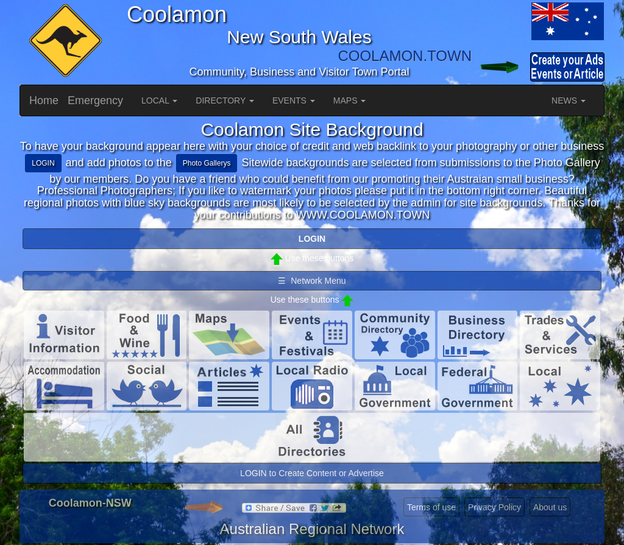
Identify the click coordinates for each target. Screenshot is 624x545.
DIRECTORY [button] (225, 100)
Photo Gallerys (207, 163)
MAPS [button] (349, 100)
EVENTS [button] (293, 100)
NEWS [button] (568, 100)
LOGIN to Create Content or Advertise (312, 473)
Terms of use (431, 507)
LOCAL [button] (159, 100)
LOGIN (43, 163)
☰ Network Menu (312, 281)
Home (43, 100)
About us (550, 507)
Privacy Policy (494, 507)
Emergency (95, 100)
